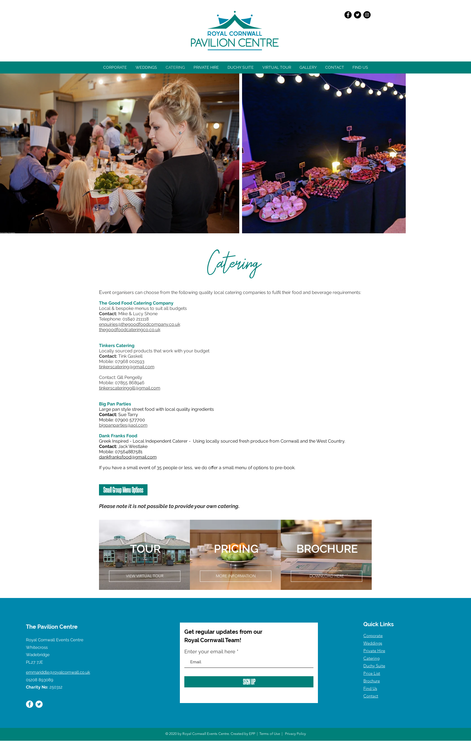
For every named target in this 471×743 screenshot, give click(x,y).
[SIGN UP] (248, 681)
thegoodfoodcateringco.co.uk (129, 329)
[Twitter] (357, 14)
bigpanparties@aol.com (123, 425)
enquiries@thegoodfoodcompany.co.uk (139, 324)
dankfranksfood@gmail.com (128, 457)
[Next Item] (395, 153)
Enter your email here (209, 651)
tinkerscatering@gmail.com (126, 366)
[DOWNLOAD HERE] (326, 576)
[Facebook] (348, 14)
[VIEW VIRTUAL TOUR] (144, 576)
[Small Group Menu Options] (123, 489)
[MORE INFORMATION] (235, 576)
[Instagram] (367, 14)
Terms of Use (269, 734)
